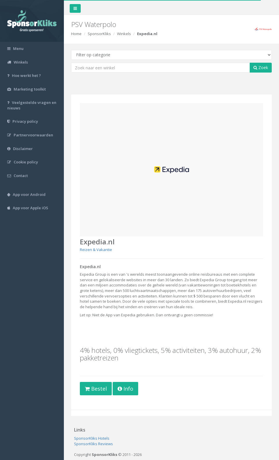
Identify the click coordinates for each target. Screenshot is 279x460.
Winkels (124, 33)
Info (125, 388)
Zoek (260, 67)
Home (76, 33)
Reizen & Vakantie (96, 249)
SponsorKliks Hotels (91, 438)
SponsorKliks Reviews (93, 443)
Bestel (96, 388)
